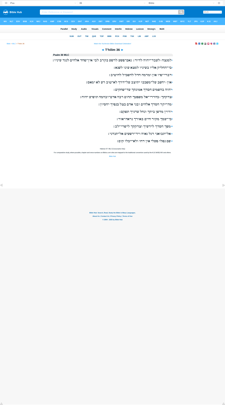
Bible (8, 44)
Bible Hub (112, 156)
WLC (14, 44)
